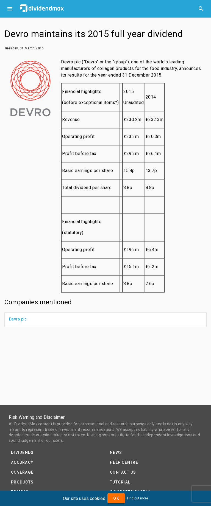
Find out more (137, 498)
